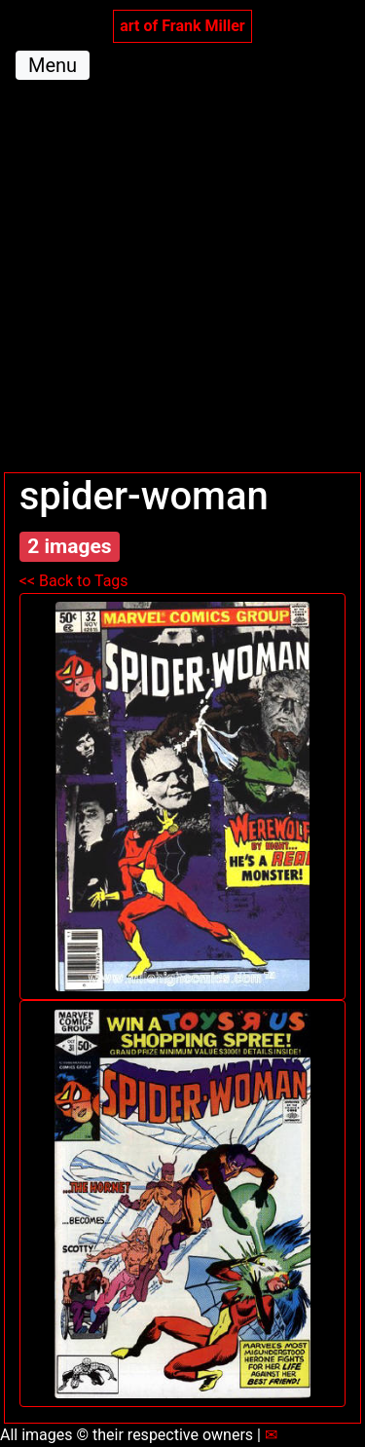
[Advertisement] (182, 280)
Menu (52, 65)
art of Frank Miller (182, 26)
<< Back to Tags (73, 581)
